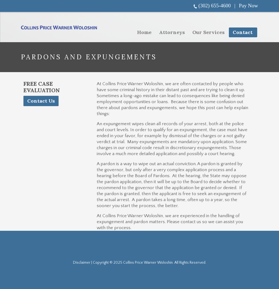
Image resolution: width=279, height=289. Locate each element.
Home (144, 32)
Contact (243, 32)
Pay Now (248, 5)
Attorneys (172, 32)
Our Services (207, 33)
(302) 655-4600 (214, 5)
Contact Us (41, 101)
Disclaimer (81, 262)
